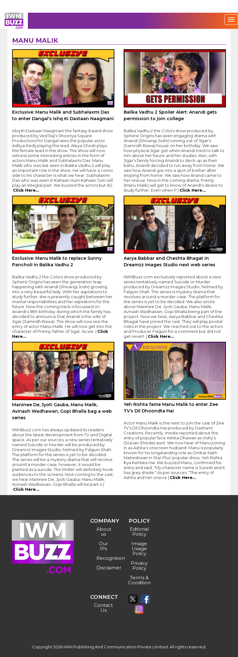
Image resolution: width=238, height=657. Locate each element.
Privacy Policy (139, 565)
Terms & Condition (139, 580)
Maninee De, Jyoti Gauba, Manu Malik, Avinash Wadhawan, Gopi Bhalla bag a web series (62, 411)
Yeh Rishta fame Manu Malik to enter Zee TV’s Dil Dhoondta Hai (171, 408)
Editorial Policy (139, 531)
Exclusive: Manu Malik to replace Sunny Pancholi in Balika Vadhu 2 (57, 261)
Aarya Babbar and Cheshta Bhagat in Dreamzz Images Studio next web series (169, 261)
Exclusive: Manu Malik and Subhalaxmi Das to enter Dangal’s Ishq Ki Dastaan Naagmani (63, 115)
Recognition (104, 558)
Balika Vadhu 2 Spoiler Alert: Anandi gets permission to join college (170, 115)
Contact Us (103, 607)
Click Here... (26, 190)
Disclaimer (104, 568)
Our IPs (103, 546)
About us (103, 531)
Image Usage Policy (139, 548)
